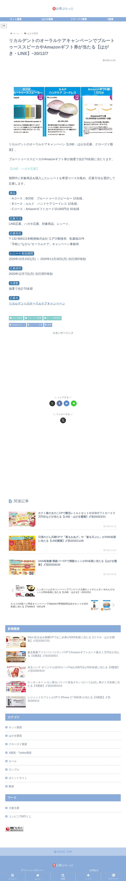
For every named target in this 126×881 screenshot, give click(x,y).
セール (13, 761)
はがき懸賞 (16, 318)
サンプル (14, 769)
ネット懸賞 (15, 727)
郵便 (11, 786)
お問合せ (93, 870)
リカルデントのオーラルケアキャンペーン (37, 303)
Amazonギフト (17, 325)
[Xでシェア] (52, 403)
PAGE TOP (63, 851)
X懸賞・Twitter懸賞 (20, 752)
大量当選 (14, 807)
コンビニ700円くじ (20, 816)
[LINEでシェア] (74, 403)
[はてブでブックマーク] (66, 403)
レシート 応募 (35, 325)
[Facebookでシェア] (59, 403)
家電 (48, 325)
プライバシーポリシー (32, 870)
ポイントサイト (18, 777)
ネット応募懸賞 (52, 318)
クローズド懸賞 (33, 318)
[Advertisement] (63, 73)
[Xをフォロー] (63, 420)
